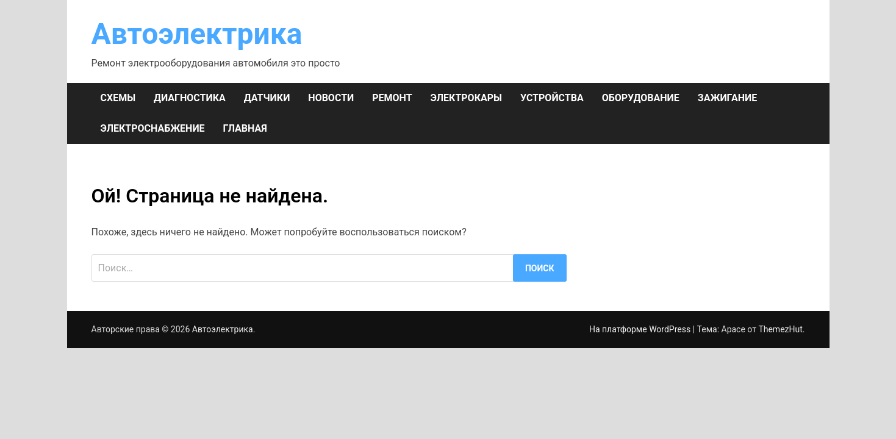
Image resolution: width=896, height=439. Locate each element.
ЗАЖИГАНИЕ (727, 98)
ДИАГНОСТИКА (190, 98)
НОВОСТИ (331, 98)
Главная (245, 128)
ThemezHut (780, 329)
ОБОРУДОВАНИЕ (640, 98)
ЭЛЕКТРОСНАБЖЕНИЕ (153, 128)
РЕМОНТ (392, 98)
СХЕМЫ (118, 98)
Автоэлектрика (197, 33)
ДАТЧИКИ (267, 98)
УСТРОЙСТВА (552, 98)
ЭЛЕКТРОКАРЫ (466, 98)
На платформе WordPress (641, 329)
